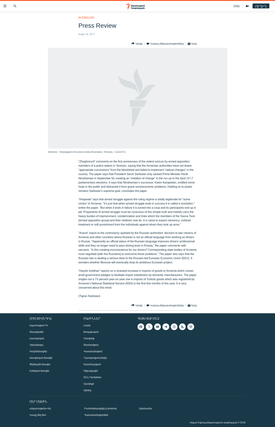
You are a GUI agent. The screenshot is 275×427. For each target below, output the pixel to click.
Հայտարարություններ (96, 414)
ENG (237, 6)
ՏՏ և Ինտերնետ (92, 377)
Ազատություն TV (38, 325)
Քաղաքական (91, 331)
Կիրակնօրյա (36, 344)
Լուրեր (86, 325)
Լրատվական (36, 338)
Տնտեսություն (90, 344)
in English (86, 17)
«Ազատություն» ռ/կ (40, 408)
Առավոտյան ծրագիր (40, 357)
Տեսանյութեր (36, 331)
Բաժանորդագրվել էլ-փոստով (100, 408)
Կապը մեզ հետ (37, 414)
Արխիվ (87, 390)
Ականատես (145, 408)
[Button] (136, 43)
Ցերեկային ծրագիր (39, 364)
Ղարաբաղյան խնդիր (95, 357)
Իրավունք (88, 338)
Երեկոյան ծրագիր (39, 370)
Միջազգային (90, 370)
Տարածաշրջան (92, 364)
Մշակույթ (88, 383)
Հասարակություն (92, 351)
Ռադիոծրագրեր (38, 351)
